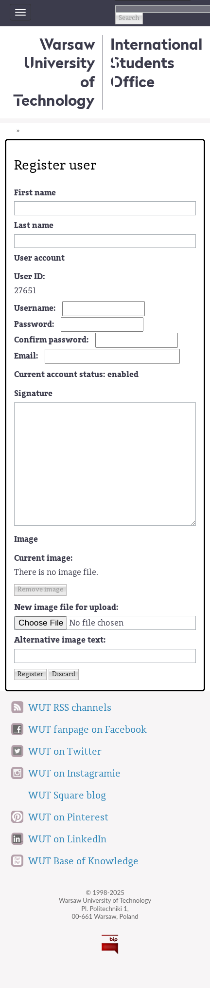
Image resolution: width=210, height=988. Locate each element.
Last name (33, 225)
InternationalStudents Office (156, 63)
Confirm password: (51, 339)
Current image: (43, 558)
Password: (34, 324)
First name (35, 192)
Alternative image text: (60, 640)
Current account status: (76, 374)
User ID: (29, 276)
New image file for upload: (66, 607)
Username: (35, 308)
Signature (33, 393)
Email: (26, 355)
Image (26, 539)
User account (39, 258)
